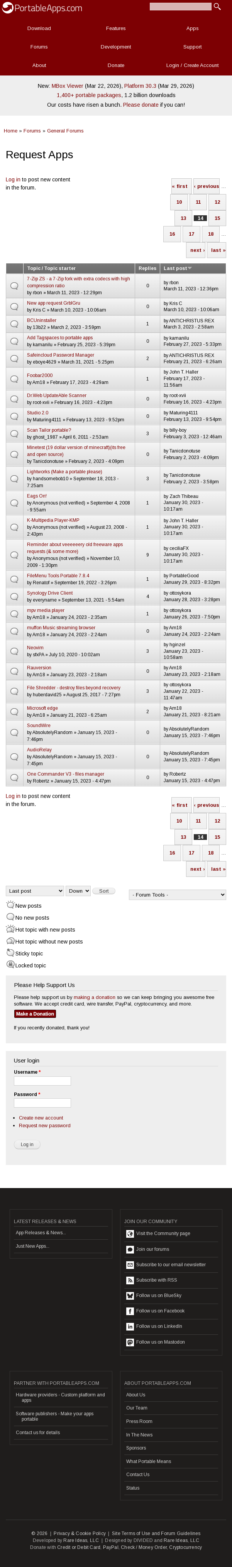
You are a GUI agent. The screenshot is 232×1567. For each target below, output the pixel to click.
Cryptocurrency (185, 1547)
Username (27, 1072)
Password (27, 1094)
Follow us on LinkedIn (154, 1327)
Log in (13, 179)
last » (218, 250)
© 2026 (39, 1533)
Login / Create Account (192, 65)
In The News (139, 1435)
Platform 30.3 (140, 86)
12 (217, 202)
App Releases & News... (41, 1232)
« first (180, 186)
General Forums (65, 131)
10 (179, 202)
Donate (116, 65)
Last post (178, 268)
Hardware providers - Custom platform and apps (60, 1397)
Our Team (136, 1408)
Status (132, 1488)
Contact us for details (38, 1432)
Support (192, 47)
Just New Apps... (32, 1246)
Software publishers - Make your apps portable (54, 1416)
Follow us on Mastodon (155, 1342)
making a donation (94, 997)
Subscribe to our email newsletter (166, 1265)
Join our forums (147, 1250)
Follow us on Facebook (155, 1311)
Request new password (45, 1125)
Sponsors (136, 1448)
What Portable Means (148, 1461)
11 (198, 202)
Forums (39, 47)
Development (116, 47)
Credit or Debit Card (78, 1547)
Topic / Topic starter (51, 268)
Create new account (41, 1118)
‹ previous (206, 186)
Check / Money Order (144, 1547)
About (39, 65)
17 (191, 234)
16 (172, 234)
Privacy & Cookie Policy (80, 1533)
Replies (147, 268)
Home (10, 131)
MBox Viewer (67, 86)
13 (183, 218)
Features (116, 28)
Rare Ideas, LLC (81, 1540)
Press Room (139, 1421)
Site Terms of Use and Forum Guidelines (156, 1533)
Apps (192, 28)
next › (197, 250)
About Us (135, 1395)
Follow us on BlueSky (153, 1296)
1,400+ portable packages (89, 95)
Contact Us (137, 1474)
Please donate (141, 105)
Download (39, 28)
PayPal (111, 1547)
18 (210, 234)
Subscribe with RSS (151, 1280)
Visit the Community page (158, 1234)
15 (217, 218)
